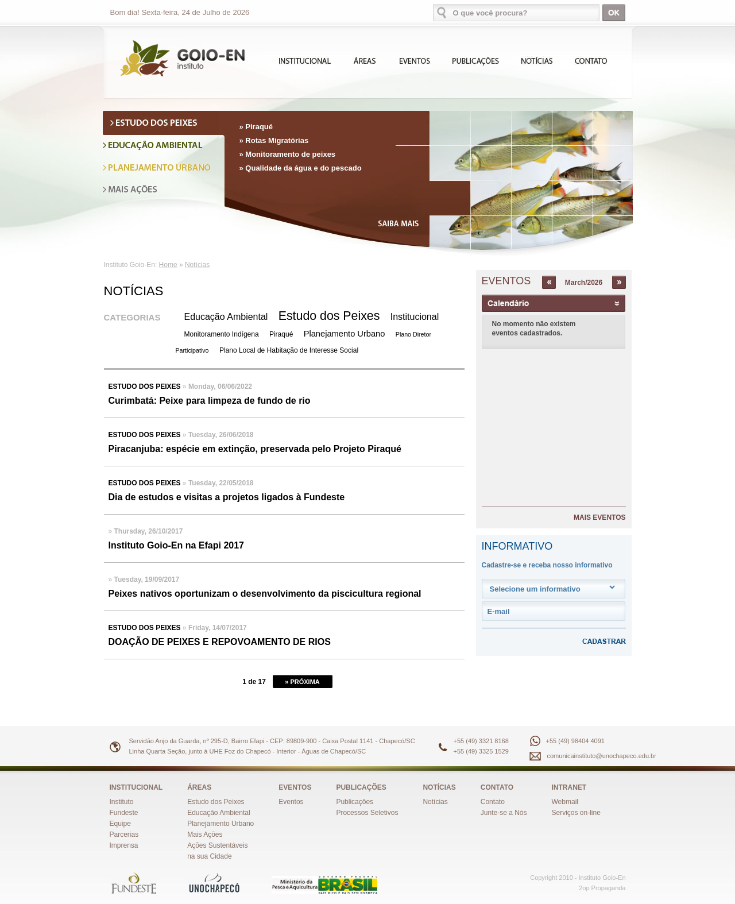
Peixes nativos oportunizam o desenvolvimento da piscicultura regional (265, 593)
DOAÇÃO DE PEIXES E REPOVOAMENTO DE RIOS (220, 642)
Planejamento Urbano (344, 333)
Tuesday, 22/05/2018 (221, 483)
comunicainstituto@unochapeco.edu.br (601, 755)
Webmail (565, 802)
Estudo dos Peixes (329, 316)
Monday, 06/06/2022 (220, 387)
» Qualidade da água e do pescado (300, 168)
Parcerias (124, 834)
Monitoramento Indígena (221, 334)
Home (168, 265)
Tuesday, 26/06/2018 (221, 435)
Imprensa (124, 845)
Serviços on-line (576, 813)
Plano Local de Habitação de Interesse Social (288, 350)
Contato (493, 802)
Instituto (122, 802)
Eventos (290, 802)
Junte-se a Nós (504, 813)
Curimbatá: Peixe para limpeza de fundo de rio (210, 400)
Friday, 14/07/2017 (217, 628)
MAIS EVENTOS (599, 517)
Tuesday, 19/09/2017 (147, 579)
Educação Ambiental (226, 317)
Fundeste (124, 813)
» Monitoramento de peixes (287, 154)
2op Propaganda (602, 887)
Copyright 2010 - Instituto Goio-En (577, 877)
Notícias (197, 265)
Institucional (414, 317)
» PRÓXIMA (302, 681)
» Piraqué (256, 126)
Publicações (354, 802)
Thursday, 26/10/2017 (148, 531)
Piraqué (281, 334)
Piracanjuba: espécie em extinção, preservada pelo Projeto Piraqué (255, 449)
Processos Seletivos (367, 813)
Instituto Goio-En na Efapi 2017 (176, 545)
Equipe (120, 824)
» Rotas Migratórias (274, 140)
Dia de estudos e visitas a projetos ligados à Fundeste (227, 497)
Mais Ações (204, 834)
